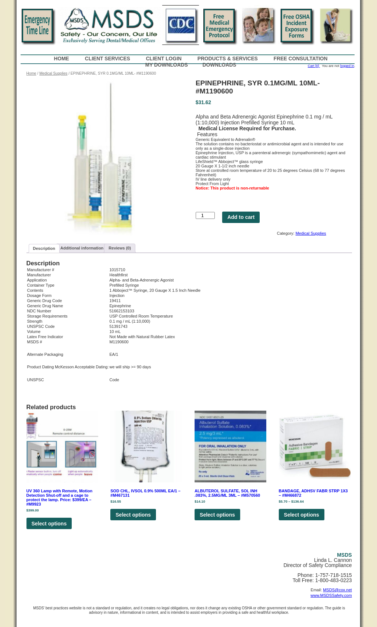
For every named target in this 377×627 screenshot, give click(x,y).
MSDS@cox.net (337, 590)
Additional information (81, 248)
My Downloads (166, 65)
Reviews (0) (120, 248)
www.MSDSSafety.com (331, 595)
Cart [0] (314, 66)
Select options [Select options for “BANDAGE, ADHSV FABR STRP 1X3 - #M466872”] (301, 515)
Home (61, 58)
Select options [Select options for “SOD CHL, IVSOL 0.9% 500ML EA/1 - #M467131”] (133, 515)
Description (44, 248)
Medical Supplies (53, 73)
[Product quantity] (205, 215)
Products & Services (228, 58)
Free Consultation (301, 58)
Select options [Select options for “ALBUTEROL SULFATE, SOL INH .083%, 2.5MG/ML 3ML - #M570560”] (217, 515)
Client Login (164, 58)
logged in (347, 66)
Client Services (107, 58)
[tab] (44, 248)
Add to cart (241, 217)
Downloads (219, 65)
